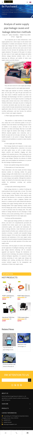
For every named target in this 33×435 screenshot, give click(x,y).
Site (21, 37)
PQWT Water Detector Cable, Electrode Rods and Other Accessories (24, 296)
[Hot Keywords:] (29, 380)
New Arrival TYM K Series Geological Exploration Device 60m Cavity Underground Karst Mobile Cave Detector (8, 317)
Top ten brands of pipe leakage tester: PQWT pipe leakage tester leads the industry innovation (8, 349)
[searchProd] (15, 380)
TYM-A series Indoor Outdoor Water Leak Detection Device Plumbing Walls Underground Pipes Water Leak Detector (23, 317)
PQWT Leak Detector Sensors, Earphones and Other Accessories (8, 296)
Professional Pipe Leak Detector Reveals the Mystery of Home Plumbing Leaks (9, 366)
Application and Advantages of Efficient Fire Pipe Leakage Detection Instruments (23, 346)
